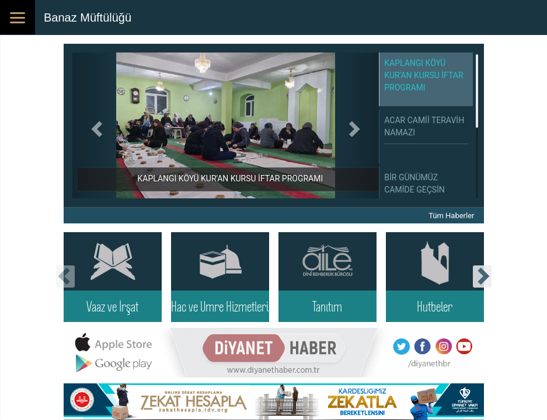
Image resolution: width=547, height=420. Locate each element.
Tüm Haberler (451, 215)
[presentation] (65, 276)
